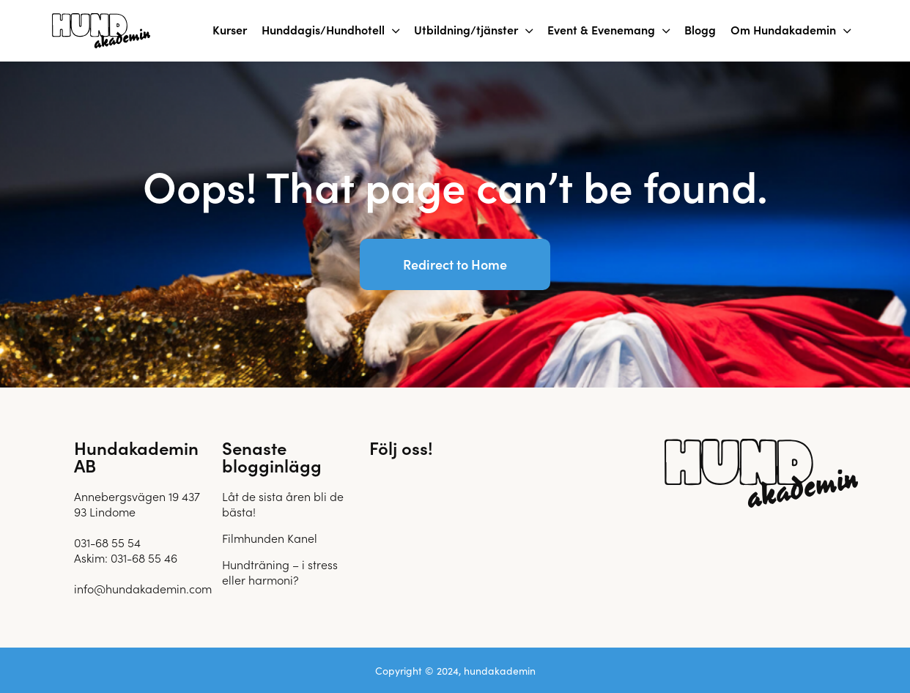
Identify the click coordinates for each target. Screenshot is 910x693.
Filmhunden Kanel (269, 538)
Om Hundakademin (783, 29)
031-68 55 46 (144, 557)
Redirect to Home (455, 264)
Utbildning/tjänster (466, 29)
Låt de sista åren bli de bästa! (283, 503)
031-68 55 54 (107, 542)
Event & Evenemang (601, 29)
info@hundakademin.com (143, 588)
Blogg (700, 29)
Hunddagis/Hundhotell (323, 29)
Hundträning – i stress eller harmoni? (280, 572)
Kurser (229, 29)
